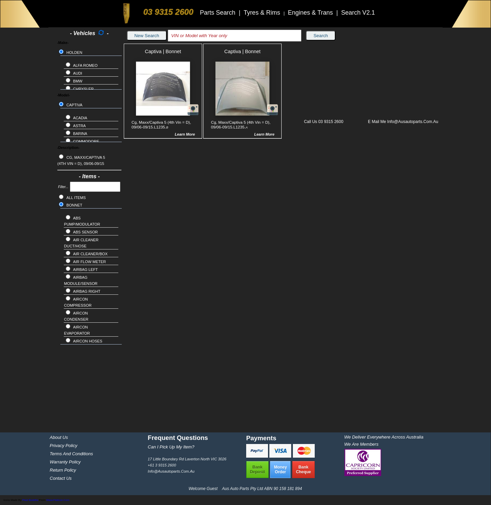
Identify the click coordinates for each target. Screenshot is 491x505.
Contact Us (61, 478)
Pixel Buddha (30, 500)
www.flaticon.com (57, 500)
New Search (146, 35)
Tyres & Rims (262, 12)
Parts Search (218, 12)
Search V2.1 (358, 12)
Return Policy (63, 470)
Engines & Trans (311, 12)
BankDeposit (257, 469)
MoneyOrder (280, 469)
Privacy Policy (63, 445)
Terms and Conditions (71, 453)
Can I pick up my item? (171, 446)
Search (320, 35)
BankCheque (303, 469)
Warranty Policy (65, 461)
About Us (59, 437)
